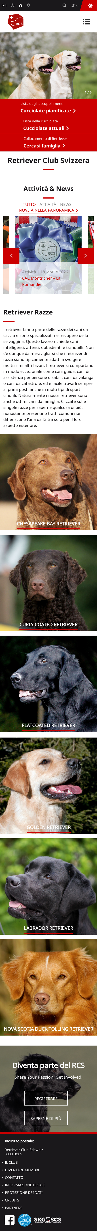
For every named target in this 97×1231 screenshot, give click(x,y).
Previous (11, 256)
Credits (12, 1200)
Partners (13, 1207)
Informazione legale (25, 1185)
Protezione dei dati (23, 1192)
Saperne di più (46, 1118)
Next (86, 256)
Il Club (11, 1162)
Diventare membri (22, 1169)
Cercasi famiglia (42, 146)
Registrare (46, 1098)
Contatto (14, 1177)
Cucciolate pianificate (46, 110)
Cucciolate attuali (43, 128)
